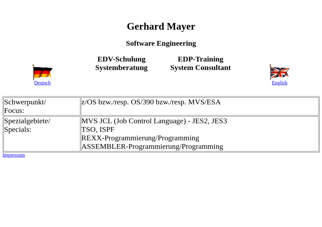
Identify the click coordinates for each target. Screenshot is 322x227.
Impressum (14, 155)
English (279, 80)
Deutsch (42, 80)
